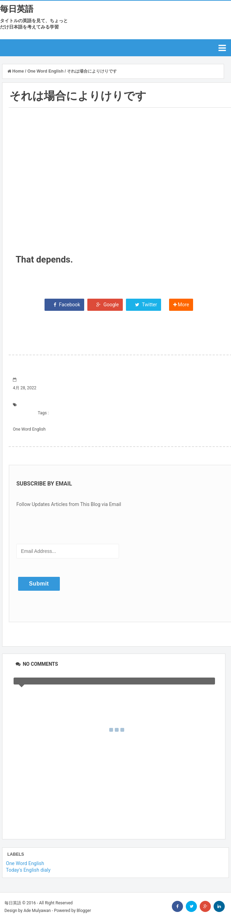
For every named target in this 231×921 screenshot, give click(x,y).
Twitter (143, 304)
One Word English (29, 429)
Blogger (84, 910)
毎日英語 (16, 9)
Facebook (64, 304)
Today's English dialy (28, 870)
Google (105, 304)
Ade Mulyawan (37, 910)
